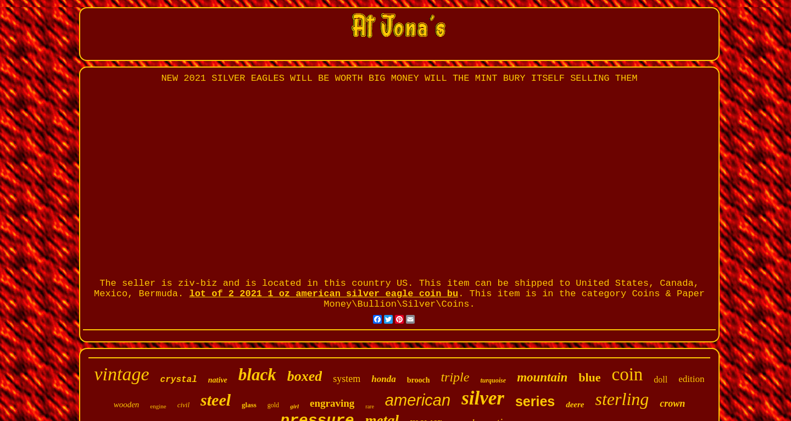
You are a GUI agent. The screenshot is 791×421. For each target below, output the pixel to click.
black (257, 374)
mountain (542, 377)
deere (575, 404)
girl (294, 406)
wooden (127, 404)
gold (273, 405)
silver (482, 398)
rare (369, 406)
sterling (622, 399)
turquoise (493, 380)
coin (627, 374)
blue (589, 377)
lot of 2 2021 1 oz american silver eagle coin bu (323, 294)
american (417, 400)
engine (158, 406)
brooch (418, 380)
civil (183, 405)
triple (455, 377)
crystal (178, 380)
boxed (304, 376)
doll (660, 379)
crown (672, 403)
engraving (332, 403)
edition (691, 379)
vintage (121, 374)
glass (249, 405)
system (346, 378)
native (217, 380)
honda (383, 379)
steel (215, 400)
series (535, 401)
